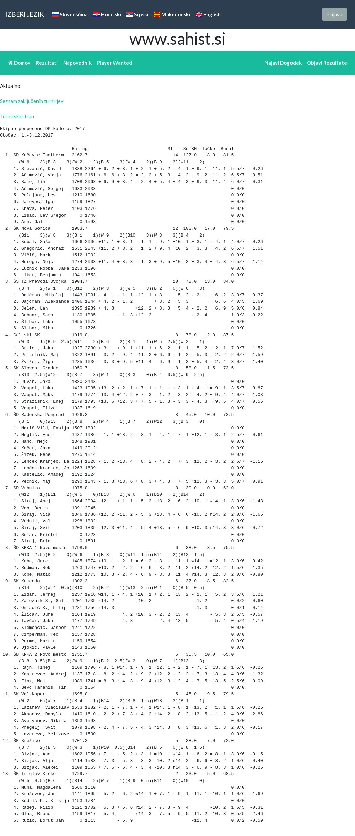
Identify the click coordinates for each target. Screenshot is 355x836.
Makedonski (172, 14)
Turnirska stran (17, 116)
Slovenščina (70, 14)
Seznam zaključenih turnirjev (32, 101)
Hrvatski (107, 14)
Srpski (137, 14)
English (208, 14)
